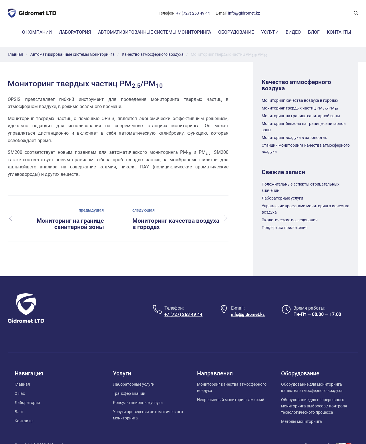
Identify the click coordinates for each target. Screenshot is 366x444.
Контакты (339, 32)
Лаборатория (75, 32)
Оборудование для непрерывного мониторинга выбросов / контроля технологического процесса (314, 393)
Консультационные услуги (138, 390)
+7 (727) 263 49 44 (193, 13)
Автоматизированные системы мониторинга (154, 32)
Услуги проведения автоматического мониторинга (148, 402)
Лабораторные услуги (282, 198)
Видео (293, 32)
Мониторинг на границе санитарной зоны (301, 116)
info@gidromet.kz (244, 13)
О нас (20, 381)
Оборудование (236, 32)
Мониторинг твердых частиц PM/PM (300, 108)
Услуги (270, 32)
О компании (37, 32)
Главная (22, 371)
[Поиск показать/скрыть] (356, 13)
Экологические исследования (290, 220)
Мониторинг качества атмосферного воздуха (231, 374)
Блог (314, 32)
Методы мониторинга (301, 409)
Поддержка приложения (285, 227)
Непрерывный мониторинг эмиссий (230, 387)
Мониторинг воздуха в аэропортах (294, 137)
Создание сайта (319, 432)
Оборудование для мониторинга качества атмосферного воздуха (312, 374)
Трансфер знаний (129, 381)
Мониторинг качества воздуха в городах (300, 100)
